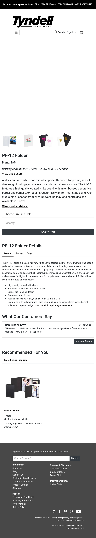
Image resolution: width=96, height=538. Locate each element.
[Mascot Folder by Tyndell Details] (23, 387)
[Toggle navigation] (16, 32)
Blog (15, 471)
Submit (74, 458)
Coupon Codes (57, 472)
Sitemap (17, 488)
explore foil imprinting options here (54, 305)
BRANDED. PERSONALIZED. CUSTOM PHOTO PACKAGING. (48, 4)
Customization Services (24, 478)
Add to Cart (48, 232)
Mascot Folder (12, 410)
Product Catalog (21, 485)
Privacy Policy (19, 504)
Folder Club (55, 475)
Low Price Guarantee (23, 481)
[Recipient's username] (41, 458)
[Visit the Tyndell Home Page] (33, 21)
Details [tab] (7, 253)
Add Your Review (84, 341)
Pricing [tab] (19, 253)
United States (56, 484)
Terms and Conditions (23, 497)
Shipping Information (23, 500)
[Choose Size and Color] (48, 214)
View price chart (12, 173)
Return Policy (19, 507)
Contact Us (18, 474)
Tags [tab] (29, 253)
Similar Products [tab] (15, 360)
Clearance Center (58, 468)
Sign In (70, 32)
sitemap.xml (78, 528)
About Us (17, 468)
